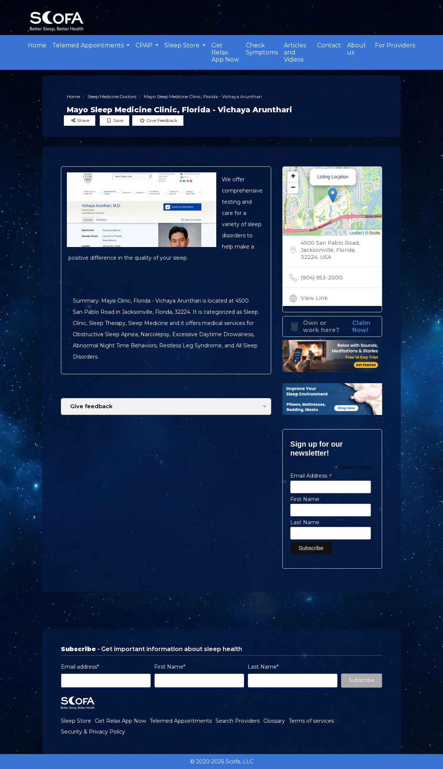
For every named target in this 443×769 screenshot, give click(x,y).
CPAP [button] (145, 45)
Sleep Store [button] (182, 45)
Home (37, 45)
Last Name (304, 522)
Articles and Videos (295, 52)
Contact (329, 45)
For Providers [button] (395, 45)
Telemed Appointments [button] (88, 45)
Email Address (311, 475)
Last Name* (263, 666)
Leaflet (356, 233)
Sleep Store (76, 721)
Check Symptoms (262, 49)
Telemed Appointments (181, 721)
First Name (304, 499)
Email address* (80, 666)
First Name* (169, 666)
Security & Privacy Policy (93, 731)
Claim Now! (361, 326)
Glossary (274, 721)
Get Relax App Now (225, 52)
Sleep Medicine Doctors (111, 96)
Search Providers (238, 721)
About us (356, 49)
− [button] (293, 188)
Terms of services (311, 721)
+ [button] (293, 176)
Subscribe (361, 680)
